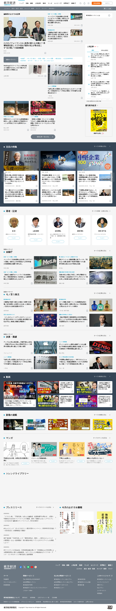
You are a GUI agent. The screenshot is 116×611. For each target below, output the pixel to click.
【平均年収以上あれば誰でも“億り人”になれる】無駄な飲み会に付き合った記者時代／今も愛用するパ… (104, 400)
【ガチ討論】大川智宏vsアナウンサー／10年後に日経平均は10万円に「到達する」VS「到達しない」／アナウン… (18, 403)
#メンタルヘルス (49, 60)
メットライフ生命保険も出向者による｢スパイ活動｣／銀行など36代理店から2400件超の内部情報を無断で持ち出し (58, 19)
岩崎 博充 (80, 231)
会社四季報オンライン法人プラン (63, 582)
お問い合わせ (89, 601)
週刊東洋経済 (90, 105)
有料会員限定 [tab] (104, 50)
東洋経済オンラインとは (93, 15)
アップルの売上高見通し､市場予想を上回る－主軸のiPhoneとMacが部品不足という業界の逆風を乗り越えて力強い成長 (18, 344)
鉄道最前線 (7, 585)
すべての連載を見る (100, 415)
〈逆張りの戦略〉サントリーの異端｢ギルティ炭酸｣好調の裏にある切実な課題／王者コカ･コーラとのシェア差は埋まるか (43, 122)
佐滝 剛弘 (58, 231)
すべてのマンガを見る (100, 438)
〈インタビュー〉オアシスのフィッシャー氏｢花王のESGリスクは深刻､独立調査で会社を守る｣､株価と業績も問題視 (18, 319)
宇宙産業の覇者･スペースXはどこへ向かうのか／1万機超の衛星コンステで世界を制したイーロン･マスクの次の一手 (51, 179)
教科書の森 (81, 585)
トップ (21, 3)
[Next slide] (112, 177)
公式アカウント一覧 (43, 597)
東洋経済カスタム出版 (84, 582)
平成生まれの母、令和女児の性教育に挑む (16, 459)
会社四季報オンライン (29, 582)
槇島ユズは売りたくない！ (95, 458)
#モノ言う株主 (31, 58)
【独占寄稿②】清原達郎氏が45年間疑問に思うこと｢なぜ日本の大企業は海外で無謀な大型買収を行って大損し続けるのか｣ (73, 319)
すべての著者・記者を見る (100, 211)
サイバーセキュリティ (10, 582)
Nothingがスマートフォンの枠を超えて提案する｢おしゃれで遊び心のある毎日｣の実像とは (15, 68)
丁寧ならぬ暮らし (65, 458)
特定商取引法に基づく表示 (50, 601)
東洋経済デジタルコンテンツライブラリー (35, 587)
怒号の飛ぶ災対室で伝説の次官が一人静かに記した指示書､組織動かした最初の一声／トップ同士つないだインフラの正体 (14, 179)
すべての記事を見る (100, 250)
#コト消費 (50, 58)
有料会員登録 (96, 3)
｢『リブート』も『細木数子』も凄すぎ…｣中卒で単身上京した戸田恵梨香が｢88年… (100, 92)
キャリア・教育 (29, 8)
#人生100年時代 (68, 58)
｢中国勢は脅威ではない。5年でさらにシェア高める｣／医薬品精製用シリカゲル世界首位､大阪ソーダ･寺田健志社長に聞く (88, 194)
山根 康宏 (36, 231)
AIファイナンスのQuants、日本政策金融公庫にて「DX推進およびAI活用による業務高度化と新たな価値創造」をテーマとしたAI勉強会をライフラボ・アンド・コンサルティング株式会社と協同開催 (29, 552)
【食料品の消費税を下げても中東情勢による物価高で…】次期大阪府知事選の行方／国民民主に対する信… (104, 386)
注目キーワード (10, 59)
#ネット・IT (38, 60)
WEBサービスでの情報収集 (11, 601)
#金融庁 (22, 58)
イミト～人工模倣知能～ (39, 458)
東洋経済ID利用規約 (66, 601)
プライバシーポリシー (27, 601)
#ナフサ (30, 60)
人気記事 (38, 3)
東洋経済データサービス (61, 585)
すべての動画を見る (100, 376)
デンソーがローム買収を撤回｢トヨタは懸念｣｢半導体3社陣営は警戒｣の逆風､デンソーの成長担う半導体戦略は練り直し (73, 347)
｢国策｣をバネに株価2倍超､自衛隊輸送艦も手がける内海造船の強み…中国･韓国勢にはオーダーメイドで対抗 (88, 178)
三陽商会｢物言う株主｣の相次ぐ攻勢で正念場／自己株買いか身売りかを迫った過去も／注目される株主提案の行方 (58, 35)
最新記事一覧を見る (43, 137)
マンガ (50, 3)
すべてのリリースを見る (43, 507)
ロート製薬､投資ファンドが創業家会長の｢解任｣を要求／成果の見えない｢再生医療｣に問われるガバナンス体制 (73, 304)
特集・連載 (29, 3)
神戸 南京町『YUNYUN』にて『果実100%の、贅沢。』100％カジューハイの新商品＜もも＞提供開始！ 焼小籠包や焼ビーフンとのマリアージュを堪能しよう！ (29, 540)
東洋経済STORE (28, 585)
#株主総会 (58, 58)
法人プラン (100, 587)
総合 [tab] (93, 50)
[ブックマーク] (45, 53)
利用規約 (99, 593)
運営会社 (24, 597)
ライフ (38, 8)
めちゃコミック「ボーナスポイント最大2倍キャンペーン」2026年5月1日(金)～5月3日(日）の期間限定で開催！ (29, 529)
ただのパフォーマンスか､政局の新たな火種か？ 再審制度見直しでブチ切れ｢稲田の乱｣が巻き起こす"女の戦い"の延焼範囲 (24, 45)
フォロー (14, 238)
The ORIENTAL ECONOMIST (31, 579)
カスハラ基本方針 (79, 601)
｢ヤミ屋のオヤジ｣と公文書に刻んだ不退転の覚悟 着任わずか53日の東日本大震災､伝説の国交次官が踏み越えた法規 (14, 194)
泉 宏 (13, 231)
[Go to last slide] (4, 177)
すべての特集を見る (100, 146)
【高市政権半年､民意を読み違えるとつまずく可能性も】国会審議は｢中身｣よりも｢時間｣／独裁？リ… (66, 400)
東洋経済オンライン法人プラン (63, 579)
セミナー (57, 3)
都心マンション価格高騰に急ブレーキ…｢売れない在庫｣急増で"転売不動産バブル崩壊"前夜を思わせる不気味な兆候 (73, 262)
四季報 (66, 3)
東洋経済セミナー (59, 587)
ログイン (107, 3)
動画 (44, 3)
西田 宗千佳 (102, 231)
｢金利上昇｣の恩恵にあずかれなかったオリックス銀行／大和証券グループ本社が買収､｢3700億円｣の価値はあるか (64, 91)
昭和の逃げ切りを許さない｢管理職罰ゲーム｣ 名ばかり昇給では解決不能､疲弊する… (100, 65)
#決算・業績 (41, 58)
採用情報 (32, 597)
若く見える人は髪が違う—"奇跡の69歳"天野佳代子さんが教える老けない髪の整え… (100, 83)
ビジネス (7, 8)
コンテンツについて (103, 582)
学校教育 (6, 579)
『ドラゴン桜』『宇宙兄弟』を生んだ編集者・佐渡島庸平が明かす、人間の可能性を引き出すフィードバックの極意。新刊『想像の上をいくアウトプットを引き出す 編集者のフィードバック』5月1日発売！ (28, 519)
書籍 (72, 3)
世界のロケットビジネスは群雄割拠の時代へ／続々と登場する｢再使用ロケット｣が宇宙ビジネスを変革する (16, 121)
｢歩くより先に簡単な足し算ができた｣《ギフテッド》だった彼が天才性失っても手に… (100, 55)
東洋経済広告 (81, 579)
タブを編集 (108, 8)
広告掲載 (54, 597)
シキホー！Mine (27, 590)
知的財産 (38, 601)
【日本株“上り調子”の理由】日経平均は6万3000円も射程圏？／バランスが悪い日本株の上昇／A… (66, 386)
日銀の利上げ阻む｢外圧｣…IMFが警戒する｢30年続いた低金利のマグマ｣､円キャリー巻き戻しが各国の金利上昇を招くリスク (73, 277)
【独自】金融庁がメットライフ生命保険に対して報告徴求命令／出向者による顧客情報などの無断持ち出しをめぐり (17, 277)
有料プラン (100, 585)
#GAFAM (23, 60)
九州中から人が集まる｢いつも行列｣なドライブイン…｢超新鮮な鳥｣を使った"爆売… (100, 74)
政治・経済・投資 (17, 8)
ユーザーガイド (101, 590)
